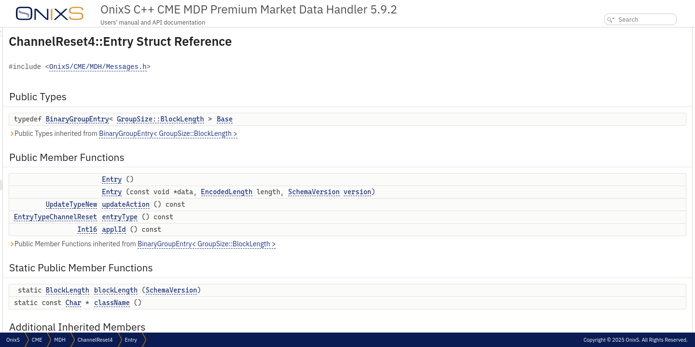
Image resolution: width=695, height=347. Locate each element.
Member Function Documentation (630, 223)
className (232, 303)
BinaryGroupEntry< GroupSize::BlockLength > (289, 133)
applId (234, 229)
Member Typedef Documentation (630, 170)
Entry (232, 179)
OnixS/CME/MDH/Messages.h (218, 67)
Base (345, 119)
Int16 (208, 229)
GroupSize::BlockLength (280, 119)
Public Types (604, 32)
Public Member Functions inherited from (262, 244)
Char (194, 303)
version (478, 192)
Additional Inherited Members (628, 149)
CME (37, 339)
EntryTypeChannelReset (176, 217)
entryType (240, 217)
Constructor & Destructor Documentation (640, 191)
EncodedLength (348, 192)
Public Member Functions (621, 53)
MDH (59, 339)
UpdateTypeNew (192, 204)
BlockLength (188, 290)
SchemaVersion (434, 192)
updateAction (246, 204)
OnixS (13, 339)
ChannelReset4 (95, 339)
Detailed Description (613, 159)
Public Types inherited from (243, 133)
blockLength (236, 290)
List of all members (612, 287)
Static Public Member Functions (630, 117)
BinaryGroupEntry (198, 119)
